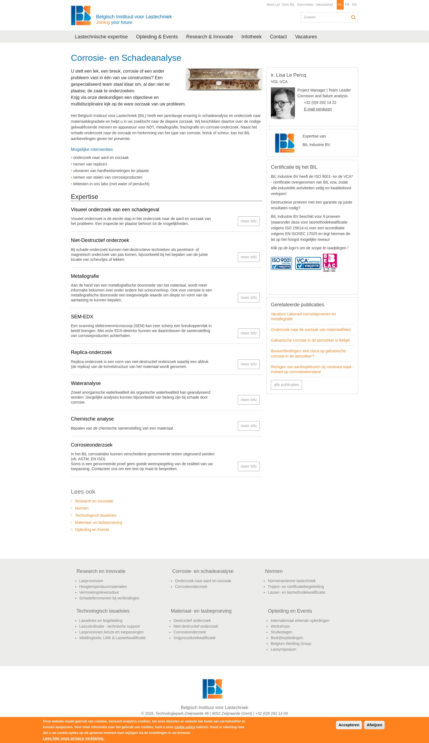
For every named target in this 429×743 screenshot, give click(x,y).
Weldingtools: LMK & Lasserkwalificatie (112, 638)
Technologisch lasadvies (95, 515)
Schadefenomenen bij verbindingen (109, 598)
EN (354, 5)
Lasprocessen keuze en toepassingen (111, 632)
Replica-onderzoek (91, 352)
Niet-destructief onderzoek (195, 626)
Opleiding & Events (157, 36)
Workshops (280, 626)
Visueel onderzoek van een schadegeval (115, 209)
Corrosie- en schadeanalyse (202, 571)
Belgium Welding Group (291, 643)
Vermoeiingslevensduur (99, 592)
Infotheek (251, 36)
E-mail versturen (318, 109)
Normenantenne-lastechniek (292, 581)
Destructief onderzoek (192, 620)
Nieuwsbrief (324, 5)
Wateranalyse (86, 383)
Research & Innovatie (209, 36)
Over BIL (288, 5)
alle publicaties (286, 384)
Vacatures (306, 36)
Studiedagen (281, 632)
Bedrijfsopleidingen (287, 638)
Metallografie (85, 276)
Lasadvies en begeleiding (101, 620)
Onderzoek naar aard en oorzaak (203, 581)
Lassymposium (283, 649)
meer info (249, 221)
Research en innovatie (101, 571)
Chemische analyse (92, 419)
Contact (278, 36)
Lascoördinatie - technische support (109, 626)
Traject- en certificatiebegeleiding (296, 586)
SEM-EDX (82, 316)
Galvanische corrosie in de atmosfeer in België (310, 340)
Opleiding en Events (92, 529)
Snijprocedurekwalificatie (194, 638)
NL (340, 5)
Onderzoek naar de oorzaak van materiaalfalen (311, 329)
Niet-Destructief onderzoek (100, 240)
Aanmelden (305, 5)
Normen (82, 508)
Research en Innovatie (94, 501)
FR (347, 5)
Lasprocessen (91, 581)
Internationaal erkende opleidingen (300, 620)
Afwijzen (374, 725)
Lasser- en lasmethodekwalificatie (296, 592)
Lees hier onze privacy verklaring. (74, 738)
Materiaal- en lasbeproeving (98, 522)
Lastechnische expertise (101, 36)
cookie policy (184, 727)
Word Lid (273, 5)
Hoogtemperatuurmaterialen (103, 586)
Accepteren (348, 725)
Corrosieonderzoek (91, 445)
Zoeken (353, 17)
